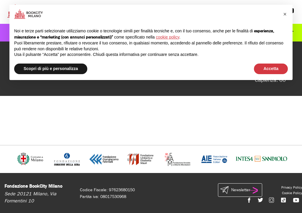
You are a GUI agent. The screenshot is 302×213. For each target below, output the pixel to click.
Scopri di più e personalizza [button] (51, 68)
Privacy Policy (291, 187)
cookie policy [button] (167, 37)
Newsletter (240, 190)
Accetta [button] (270, 68)
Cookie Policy (292, 193)
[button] (285, 14)
